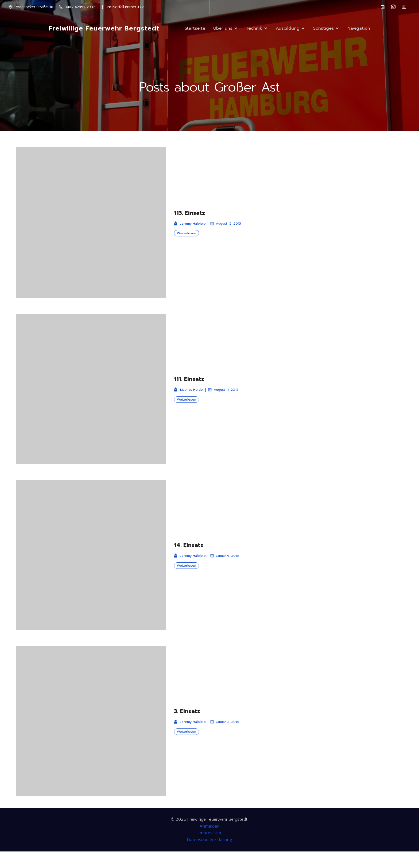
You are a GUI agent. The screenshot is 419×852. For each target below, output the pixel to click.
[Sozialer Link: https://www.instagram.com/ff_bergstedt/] (394, 7)
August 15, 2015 (225, 224)
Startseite (195, 28)
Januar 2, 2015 (224, 722)
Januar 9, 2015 (224, 556)
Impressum (209, 833)
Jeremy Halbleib (190, 224)
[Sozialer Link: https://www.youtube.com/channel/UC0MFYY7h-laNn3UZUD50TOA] (405, 7)
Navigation (358, 28)
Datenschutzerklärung (209, 840)
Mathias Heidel (189, 390)
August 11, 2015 (223, 390)
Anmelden (210, 827)
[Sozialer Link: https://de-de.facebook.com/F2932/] (384, 7)
